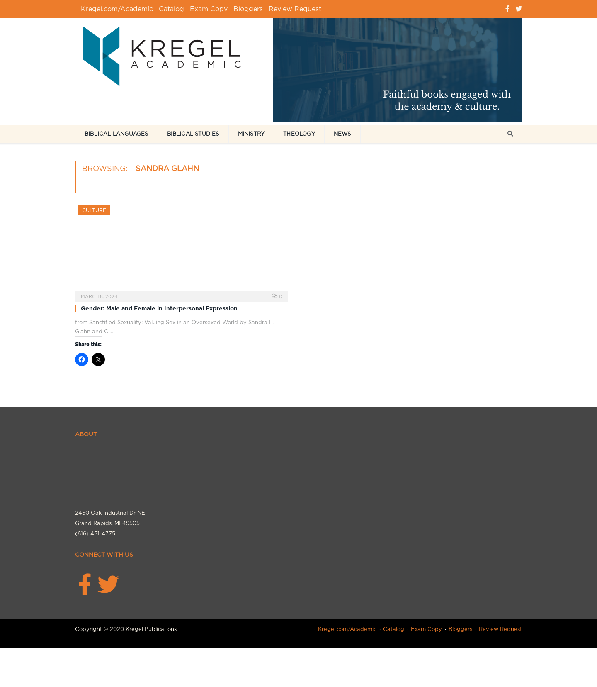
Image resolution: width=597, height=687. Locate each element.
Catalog (171, 9)
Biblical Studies (193, 134)
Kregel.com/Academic (117, 9)
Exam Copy (209, 9)
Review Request (295, 9)
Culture (94, 210)
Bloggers (248, 9)
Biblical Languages (116, 134)
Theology (299, 134)
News (342, 134)
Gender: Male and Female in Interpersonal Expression (159, 308)
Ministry (251, 134)
